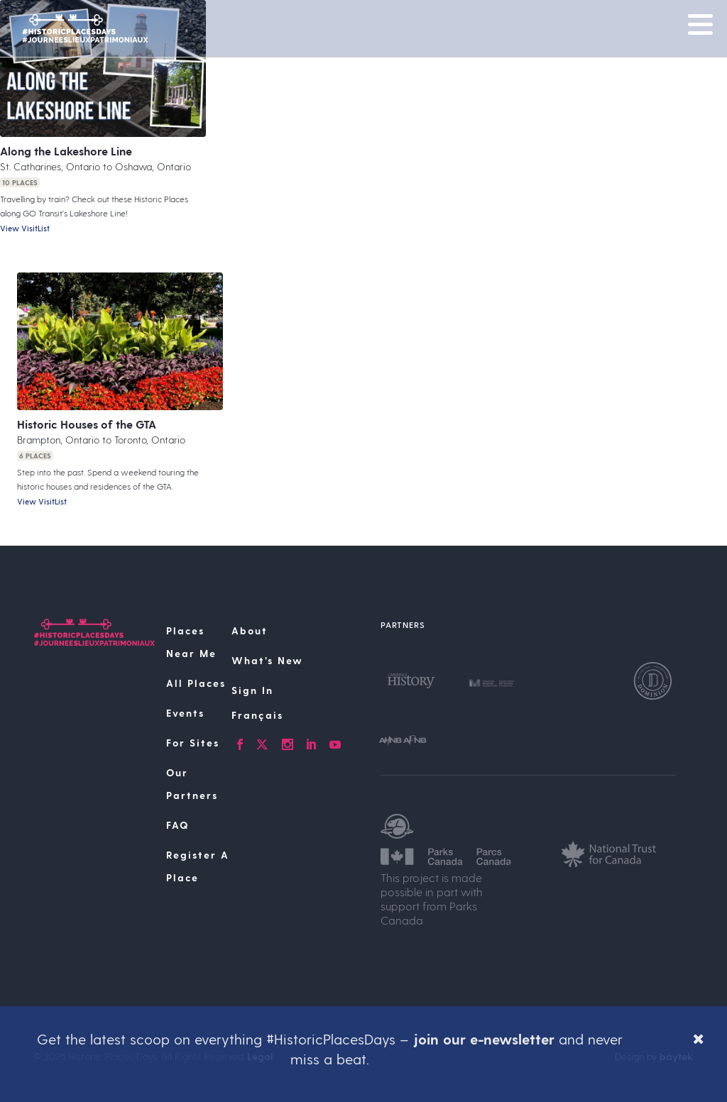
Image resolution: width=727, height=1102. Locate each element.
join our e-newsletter (483, 1038)
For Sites (192, 743)
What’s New (267, 660)
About (249, 630)
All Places (196, 683)
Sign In (252, 690)
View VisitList (25, 228)
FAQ (177, 825)
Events (185, 713)
